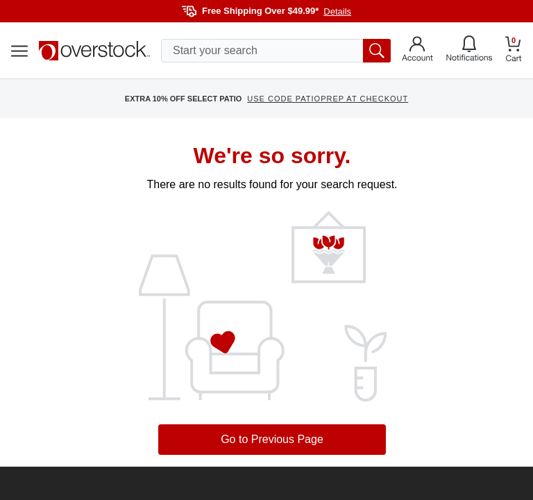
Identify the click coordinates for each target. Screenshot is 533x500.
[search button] (377, 50)
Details (337, 11)
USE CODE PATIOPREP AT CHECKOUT (327, 98)
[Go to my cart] (513, 51)
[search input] (276, 50)
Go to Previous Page (272, 439)
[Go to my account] (417, 50)
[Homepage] (94, 50)
